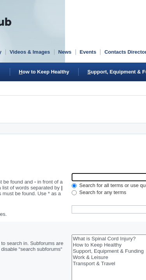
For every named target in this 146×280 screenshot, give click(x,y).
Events (88, 52)
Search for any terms (99, 192)
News (65, 52)
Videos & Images (30, 52)
